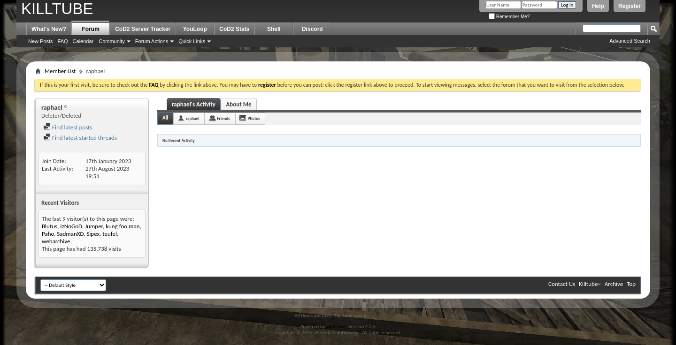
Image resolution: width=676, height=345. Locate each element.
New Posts (40, 41)
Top (631, 283)
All (165, 118)
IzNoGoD (71, 226)
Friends (223, 118)
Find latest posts (67, 127)
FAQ (63, 41)
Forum (91, 29)
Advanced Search (629, 41)
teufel (109, 233)
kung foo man (122, 226)
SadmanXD (70, 233)
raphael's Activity (193, 104)
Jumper (94, 226)
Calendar (83, 41)
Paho (48, 233)
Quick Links (191, 41)
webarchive (56, 241)
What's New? (48, 29)
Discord (312, 29)
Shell (274, 29)
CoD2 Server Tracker (142, 29)
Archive (614, 283)
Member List (60, 71)
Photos (254, 118)
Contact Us (561, 283)
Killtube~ (590, 283)
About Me (238, 104)
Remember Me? (509, 16)
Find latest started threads (80, 137)
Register (629, 6)
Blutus (49, 226)
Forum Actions (151, 41)
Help (598, 6)
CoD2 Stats (234, 29)
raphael (192, 118)
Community (112, 41)
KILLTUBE (57, 8)
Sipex (93, 233)
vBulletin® (336, 326)
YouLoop (195, 29)
